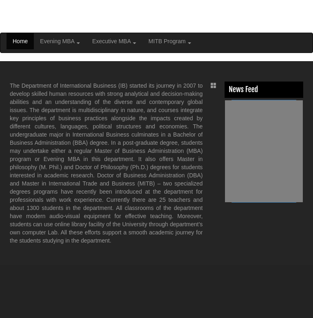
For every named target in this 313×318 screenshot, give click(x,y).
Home (20, 41)
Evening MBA (60, 41)
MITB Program (169, 41)
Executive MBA (114, 41)
